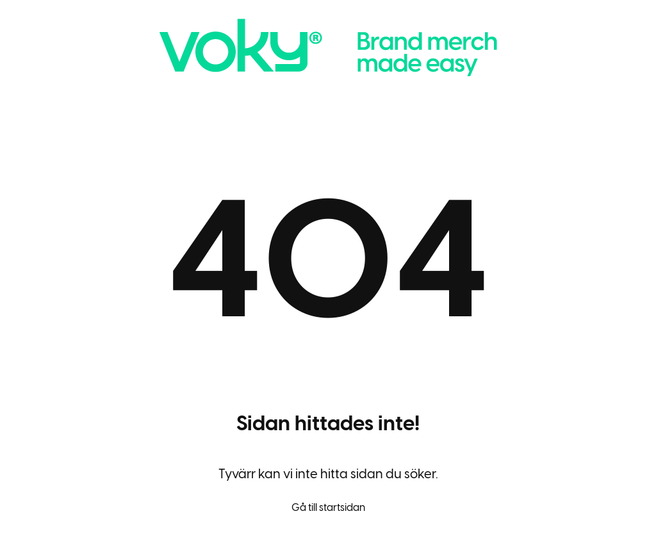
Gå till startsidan (328, 507)
